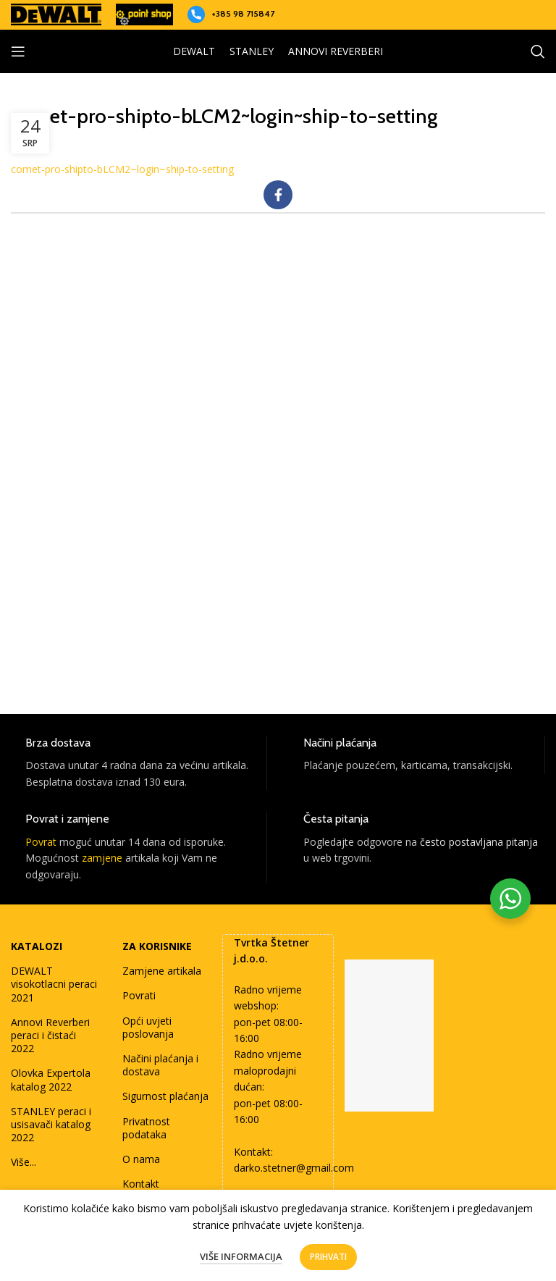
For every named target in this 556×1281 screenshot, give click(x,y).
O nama (141, 1159)
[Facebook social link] (278, 194)
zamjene (102, 858)
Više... (23, 1162)
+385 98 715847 (242, 13)
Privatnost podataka (146, 1127)
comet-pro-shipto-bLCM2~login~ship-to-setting (122, 169)
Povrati (139, 995)
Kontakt (140, 1183)
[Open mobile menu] (18, 51)
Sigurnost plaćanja (165, 1096)
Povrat (40, 842)
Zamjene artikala (161, 971)
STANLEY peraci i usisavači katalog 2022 (51, 1124)
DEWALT (194, 51)
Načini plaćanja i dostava (160, 1064)
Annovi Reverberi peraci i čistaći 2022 (50, 1035)
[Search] (537, 51)
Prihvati (328, 1257)
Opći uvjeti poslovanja (148, 1027)
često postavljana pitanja (479, 842)
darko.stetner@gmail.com (294, 1168)
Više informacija (241, 1256)
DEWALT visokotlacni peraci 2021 (54, 984)
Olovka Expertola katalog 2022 (50, 1079)
